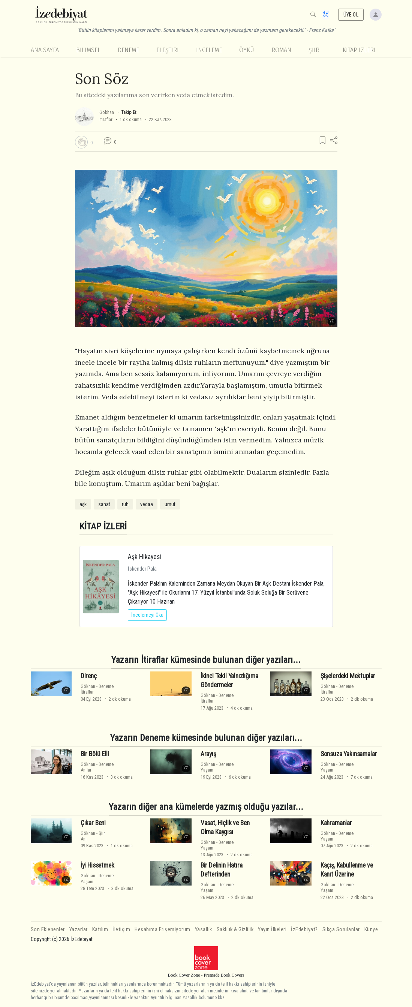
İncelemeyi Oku (147, 615)
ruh (125, 504)
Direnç (89, 676)
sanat (104, 504)
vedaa (146, 504)
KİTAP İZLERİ (359, 50)
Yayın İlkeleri (272, 929)
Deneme (128, 50)
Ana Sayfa (45, 50)
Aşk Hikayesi (145, 556)
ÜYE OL (350, 15)
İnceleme (209, 50)
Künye (371, 929)
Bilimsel (88, 50)
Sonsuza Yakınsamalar (349, 754)
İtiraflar (105, 119)
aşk (83, 504)
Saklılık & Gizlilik (235, 929)
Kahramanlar (336, 823)
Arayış (208, 754)
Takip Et (128, 112)
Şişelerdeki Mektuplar (348, 676)
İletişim (121, 929)
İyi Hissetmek (97, 865)
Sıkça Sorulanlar (341, 929)
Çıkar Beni (93, 823)
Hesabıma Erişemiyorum (162, 929)
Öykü (246, 50)
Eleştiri (167, 50)
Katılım (100, 929)
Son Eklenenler (48, 929)
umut (170, 504)
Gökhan (106, 112)
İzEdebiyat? (304, 929)
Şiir (314, 50)
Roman (281, 50)
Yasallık (203, 929)
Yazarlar (78, 929)
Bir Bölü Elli (95, 754)
